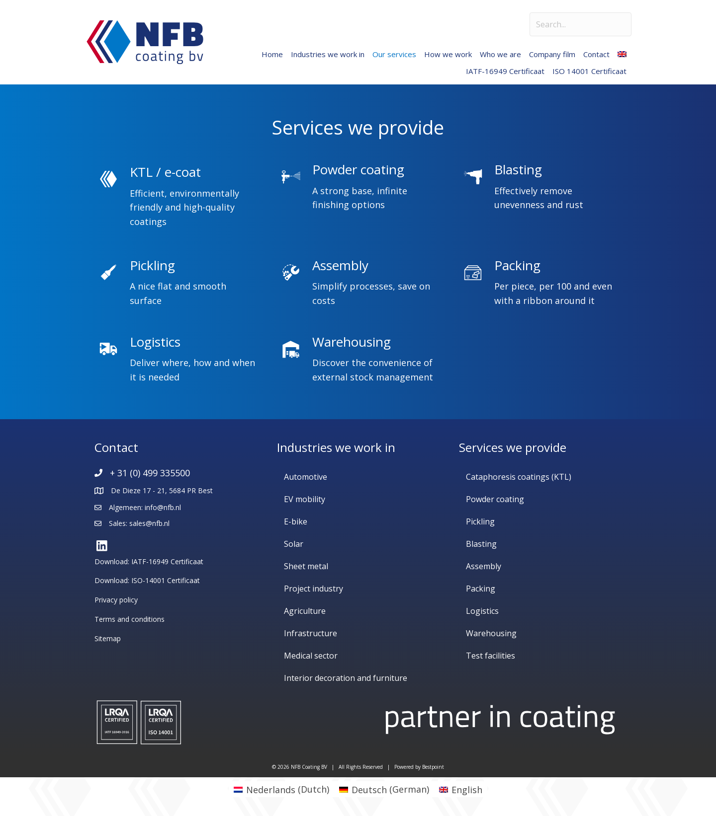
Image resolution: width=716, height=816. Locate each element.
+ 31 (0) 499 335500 (150, 473)
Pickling (480, 521)
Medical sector (311, 655)
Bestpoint (433, 766)
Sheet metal (306, 566)
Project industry (313, 588)
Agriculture (305, 610)
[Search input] (580, 24)
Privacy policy (116, 599)
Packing (480, 588)
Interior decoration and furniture (345, 677)
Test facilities (490, 655)
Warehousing (491, 633)
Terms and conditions (129, 619)
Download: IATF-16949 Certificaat (148, 561)
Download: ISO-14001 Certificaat (147, 580)
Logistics (482, 610)
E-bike (295, 521)
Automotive (305, 476)
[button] (101, 546)
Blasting (481, 543)
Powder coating (495, 499)
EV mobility (304, 499)
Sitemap (107, 638)
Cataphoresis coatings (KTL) (518, 476)
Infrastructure (310, 633)
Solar (293, 543)
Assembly (483, 566)
